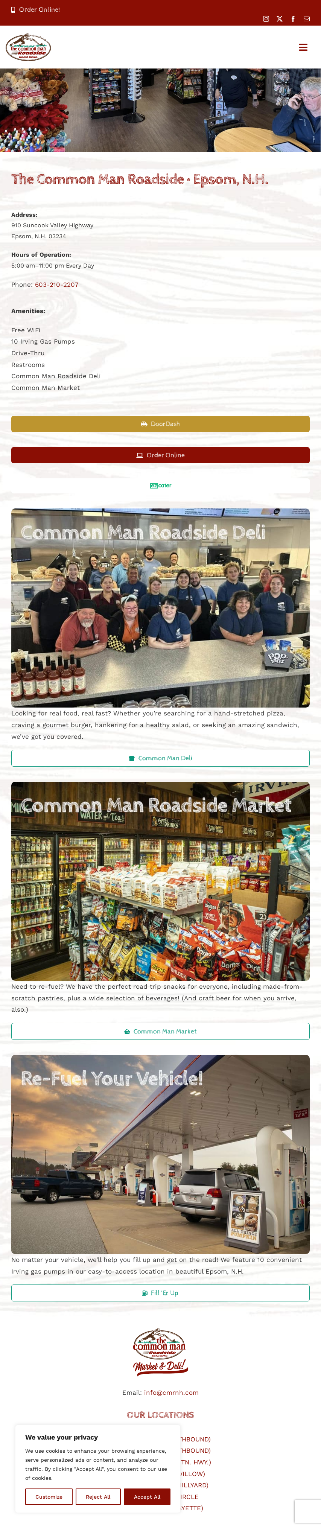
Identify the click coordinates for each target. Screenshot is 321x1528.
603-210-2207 (57, 284)
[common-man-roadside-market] (160, 784)
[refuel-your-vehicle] (160, 1058)
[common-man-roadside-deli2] (160, 511)
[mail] (307, 19)
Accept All (147, 1497)
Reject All (98, 1497)
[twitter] (280, 19)
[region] (98, 1469)
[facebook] (293, 19)
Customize (48, 1497)
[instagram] (266, 19)
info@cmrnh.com (171, 1392)
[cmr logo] (160, 1327)
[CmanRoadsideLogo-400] (28, 36)
